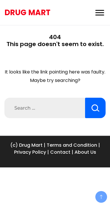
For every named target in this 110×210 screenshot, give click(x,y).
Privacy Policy (30, 152)
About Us (85, 152)
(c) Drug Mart (26, 145)
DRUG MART (27, 12)
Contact (60, 152)
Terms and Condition (72, 145)
